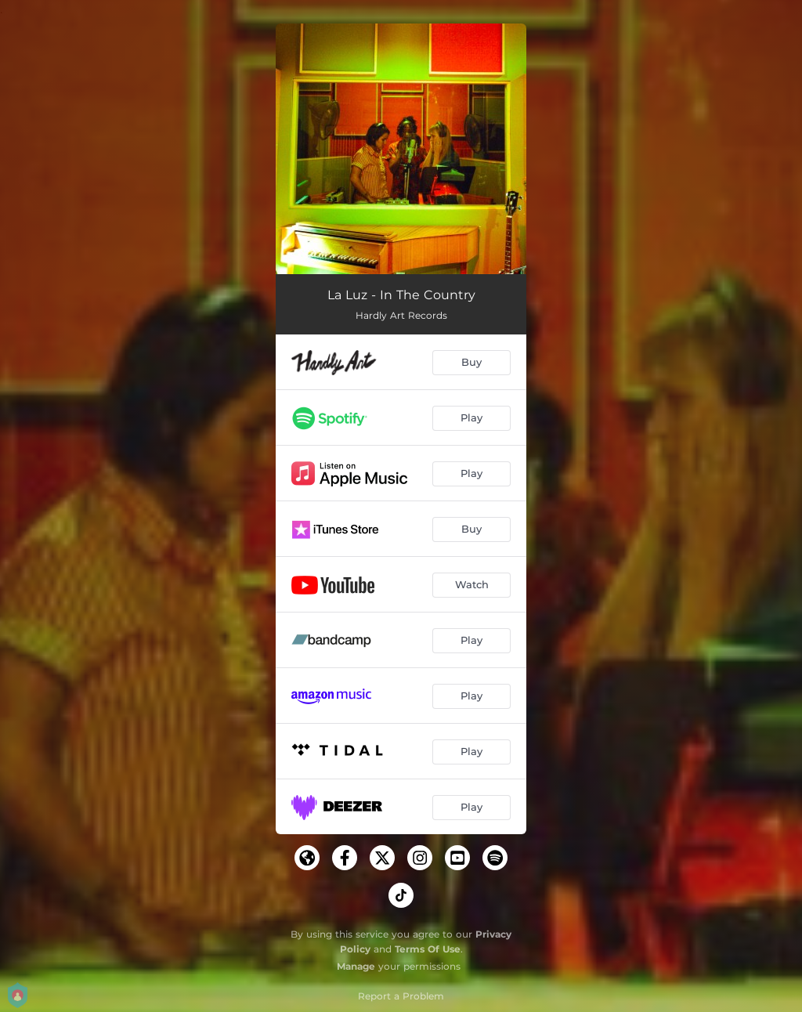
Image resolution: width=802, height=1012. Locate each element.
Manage (356, 966)
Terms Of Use (428, 949)
